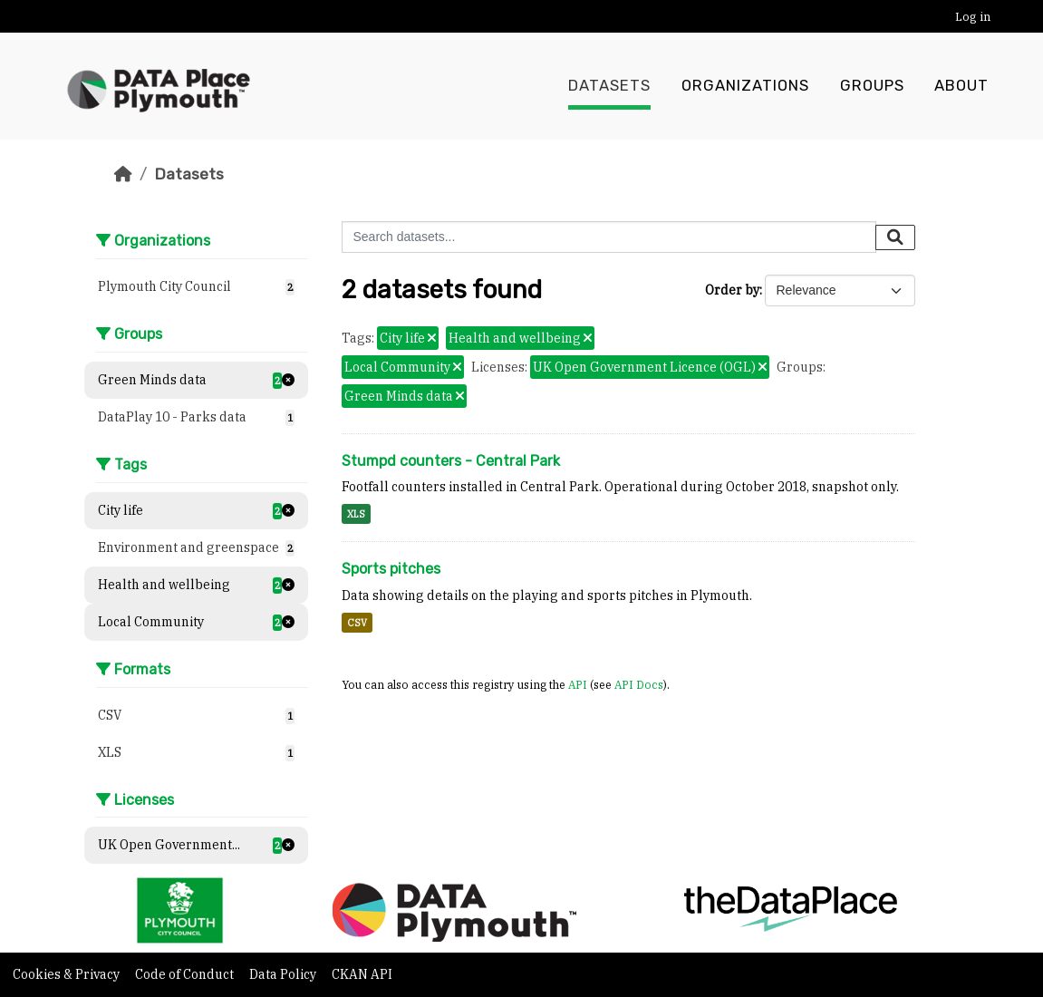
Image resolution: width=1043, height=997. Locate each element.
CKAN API (362, 974)
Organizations (745, 86)
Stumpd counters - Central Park (451, 460)
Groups (872, 86)
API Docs (638, 684)
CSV (357, 622)
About (961, 86)
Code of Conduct (186, 974)
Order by (732, 290)
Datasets (609, 86)
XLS (356, 514)
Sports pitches (391, 568)
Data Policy (284, 974)
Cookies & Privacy (67, 974)
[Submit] (895, 237)
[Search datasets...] (609, 237)
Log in (972, 16)
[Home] (123, 174)
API (577, 684)
